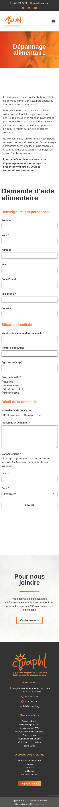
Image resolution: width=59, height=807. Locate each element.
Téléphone (8, 294)
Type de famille (11, 377)
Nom (5, 235)
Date (5, 488)
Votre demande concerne (16, 410)
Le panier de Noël (33, 415)
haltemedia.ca (37, 804)
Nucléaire (8, 382)
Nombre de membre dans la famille (22, 333)
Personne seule (11, 393)
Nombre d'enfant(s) (13, 348)
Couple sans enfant (13, 389)
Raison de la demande (15, 423)
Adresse (6, 250)
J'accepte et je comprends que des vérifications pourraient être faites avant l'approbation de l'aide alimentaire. (25, 462)
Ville (4, 264)
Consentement (10, 454)
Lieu (4, 473)
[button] (53, 21)
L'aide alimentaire (12, 415)
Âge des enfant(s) (12, 362)
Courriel (7, 308)
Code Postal (9, 279)
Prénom (6, 220)
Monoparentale (11, 385)
